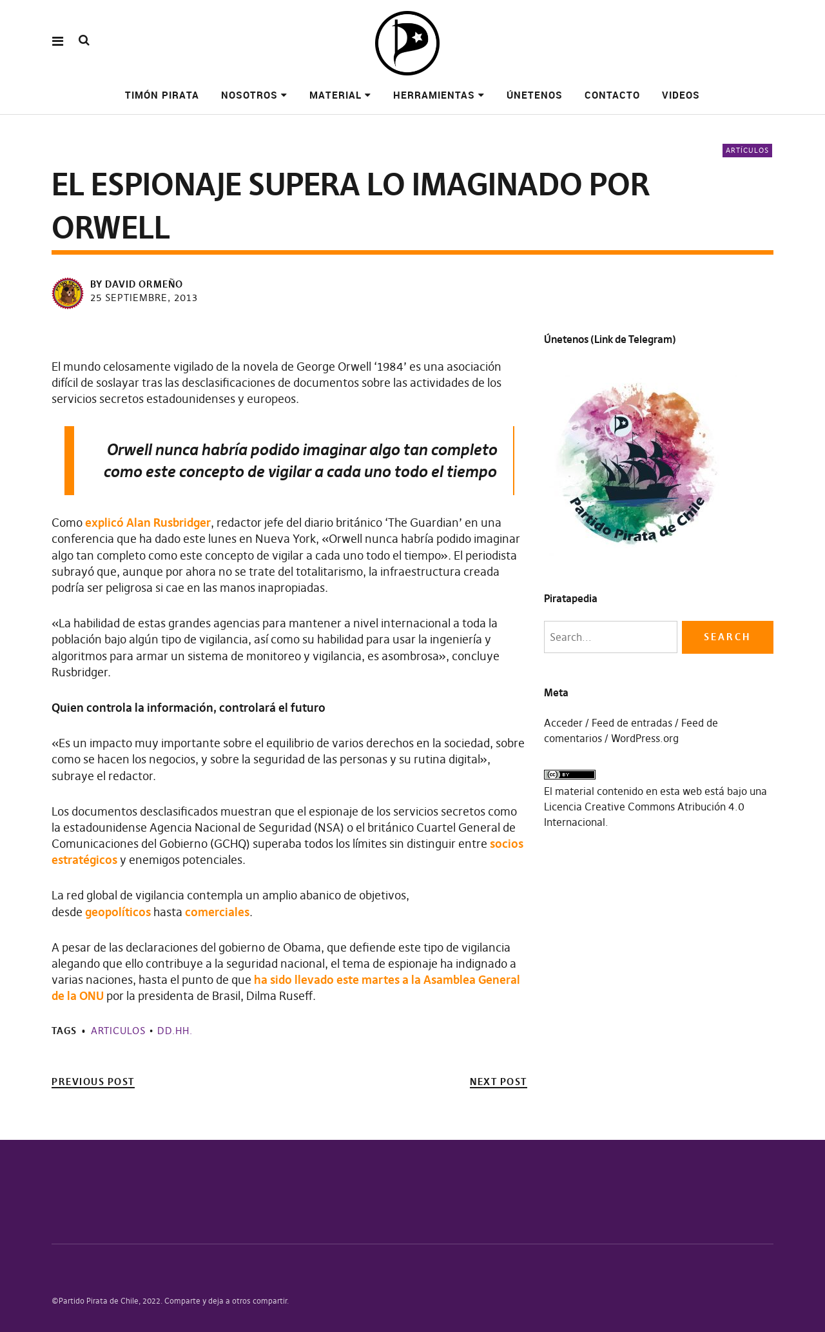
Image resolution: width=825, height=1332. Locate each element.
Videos (681, 94)
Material (335, 94)
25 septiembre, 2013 (144, 297)
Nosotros (249, 94)
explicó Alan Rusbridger (148, 522)
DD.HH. (175, 1030)
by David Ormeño (136, 284)
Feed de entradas (632, 722)
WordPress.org (645, 738)
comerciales (217, 912)
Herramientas (434, 94)
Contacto (612, 94)
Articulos (118, 1030)
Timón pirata (162, 94)
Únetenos (535, 94)
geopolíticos (119, 912)
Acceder (563, 722)
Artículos (747, 150)
